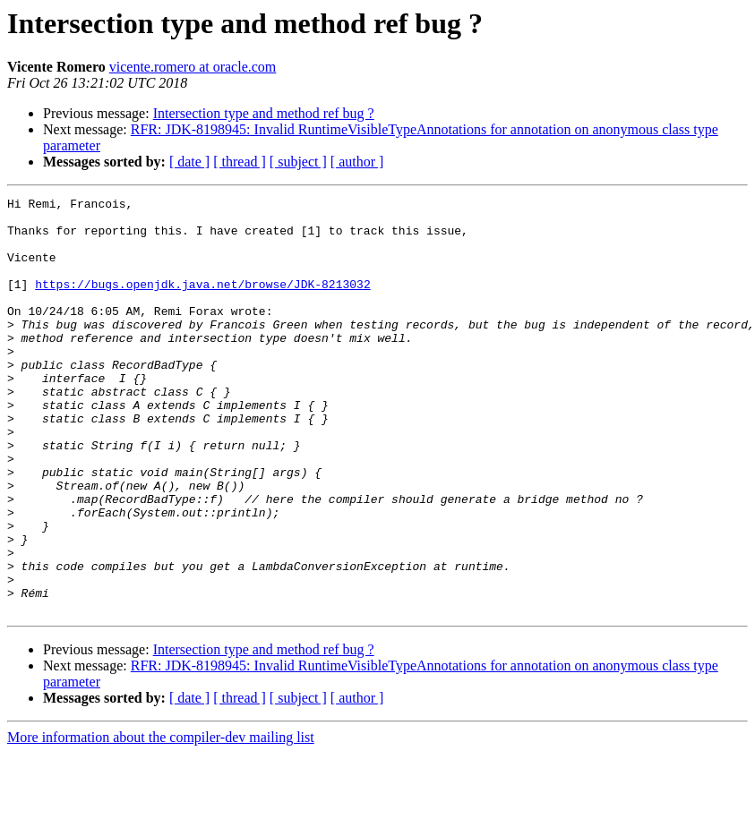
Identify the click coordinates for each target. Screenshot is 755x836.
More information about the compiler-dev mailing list (160, 820)
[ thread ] (239, 161)
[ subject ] (298, 161)
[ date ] (189, 161)
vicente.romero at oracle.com (193, 66)
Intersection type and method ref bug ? (263, 113)
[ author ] (357, 161)
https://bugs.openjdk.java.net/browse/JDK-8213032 (202, 302)
